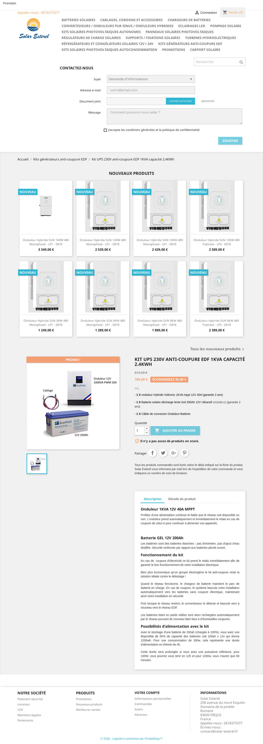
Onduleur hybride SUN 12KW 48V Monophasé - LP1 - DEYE (103, 242)
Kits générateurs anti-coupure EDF (190, 43)
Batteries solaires (78, 20)
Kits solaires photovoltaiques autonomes (101, 32)
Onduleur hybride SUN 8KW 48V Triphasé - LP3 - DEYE (216, 323)
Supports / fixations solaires (153, 37)
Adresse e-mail (90, 90)
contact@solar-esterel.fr (219, 731)
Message (94, 112)
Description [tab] (152, 499)
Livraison (23, 704)
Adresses (141, 715)
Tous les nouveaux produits (218, 349)
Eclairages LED (191, 26)
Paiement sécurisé (30, 699)
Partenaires (25, 720)
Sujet (97, 79)
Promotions (173, 49)
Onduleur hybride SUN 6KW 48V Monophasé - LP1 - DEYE (103, 323)
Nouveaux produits (89, 704)
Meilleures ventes (88, 710)
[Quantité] (139, 430)
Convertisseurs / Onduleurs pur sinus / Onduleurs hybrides (117, 26)
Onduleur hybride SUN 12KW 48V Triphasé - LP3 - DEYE (217, 242)
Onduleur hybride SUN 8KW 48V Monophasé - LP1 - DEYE (159, 323)
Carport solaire (205, 49)
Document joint (90, 101)
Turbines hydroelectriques (210, 37)
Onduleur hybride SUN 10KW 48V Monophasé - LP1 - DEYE (160, 242)
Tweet (163, 453)
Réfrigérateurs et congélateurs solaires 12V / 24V (107, 43)
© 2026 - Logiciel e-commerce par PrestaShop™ (131, 738)
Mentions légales (29, 715)
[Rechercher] (220, 61)
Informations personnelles (153, 699)
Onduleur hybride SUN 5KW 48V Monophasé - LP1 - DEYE (46, 323)
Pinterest (184, 453)
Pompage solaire (225, 26)
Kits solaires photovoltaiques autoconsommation (109, 49)
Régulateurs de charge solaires (91, 37)
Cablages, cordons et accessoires (131, 20)
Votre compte (147, 692)
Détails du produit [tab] (182, 499)
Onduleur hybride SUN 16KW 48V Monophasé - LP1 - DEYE (46, 242)
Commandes (143, 704)
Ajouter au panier (175, 430)
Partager (152, 453)
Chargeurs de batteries (189, 20)
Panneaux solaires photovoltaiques (180, 32)
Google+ (174, 453)
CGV (20, 710)
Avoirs (139, 709)
